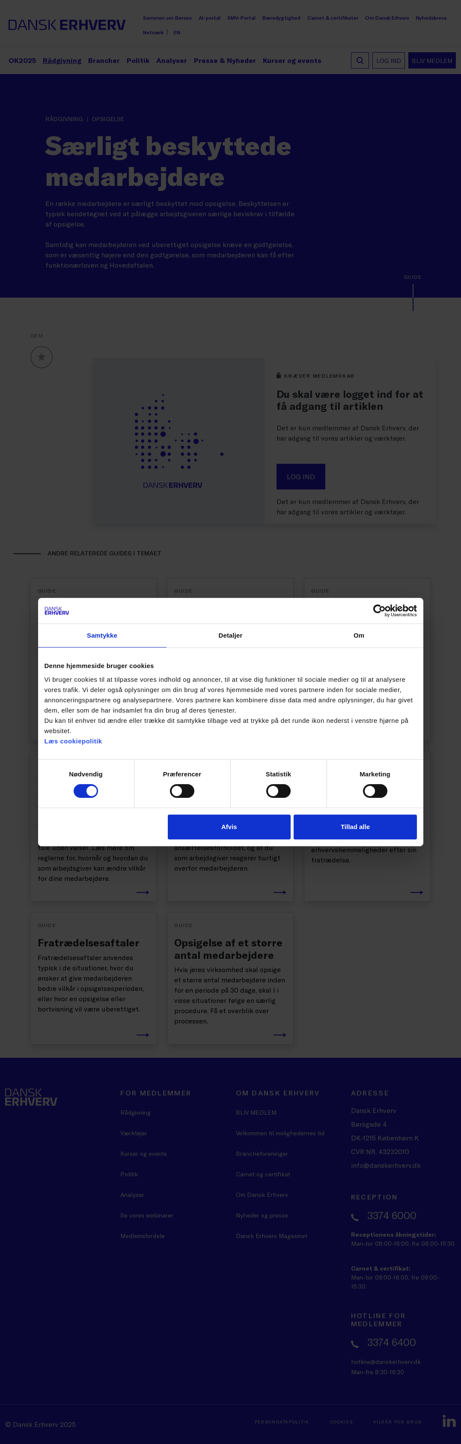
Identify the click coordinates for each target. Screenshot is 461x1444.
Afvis (229, 826)
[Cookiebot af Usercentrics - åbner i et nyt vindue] (379, 610)
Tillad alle (355, 826)
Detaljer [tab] (231, 635)
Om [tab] (359, 635)
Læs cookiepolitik (73, 741)
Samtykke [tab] (102, 635)
